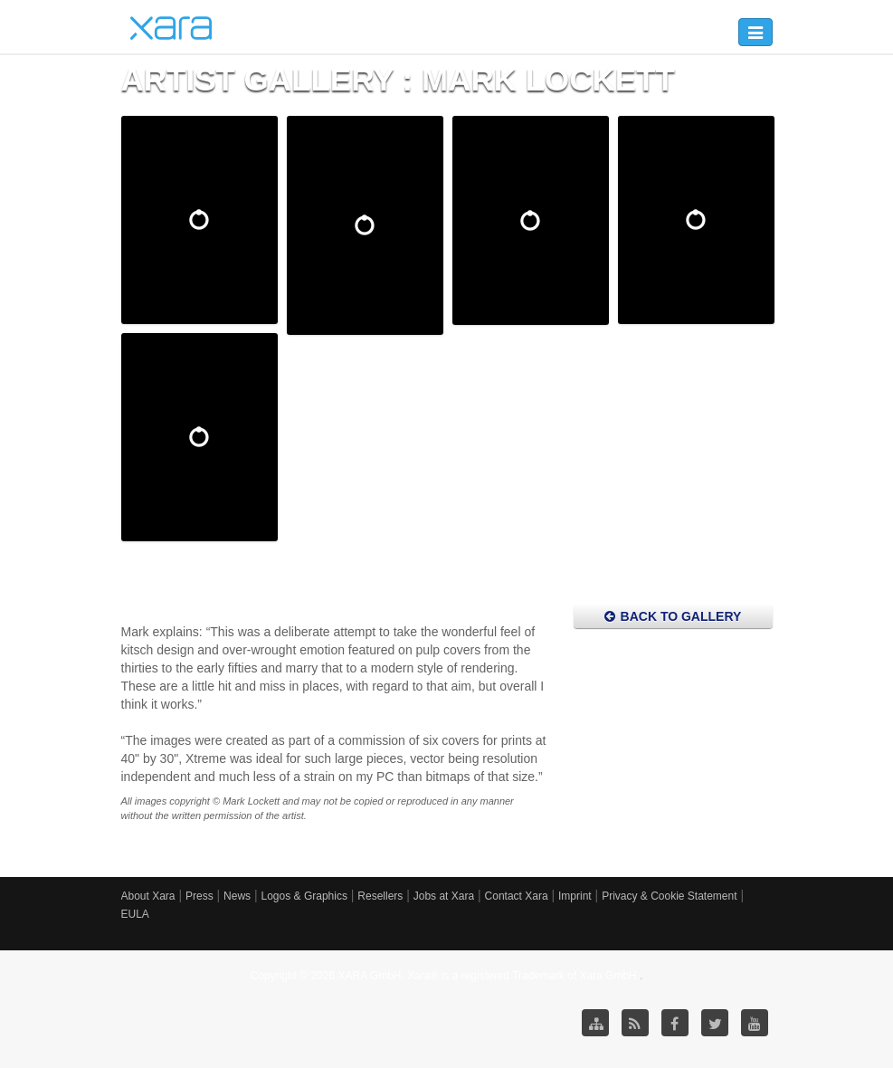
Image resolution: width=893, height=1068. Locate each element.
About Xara (148, 896)
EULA (135, 914)
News (237, 896)
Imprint (575, 896)
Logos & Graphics (304, 896)
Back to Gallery (673, 616)
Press (199, 896)
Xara (171, 28)
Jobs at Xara (443, 896)
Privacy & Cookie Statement (669, 896)
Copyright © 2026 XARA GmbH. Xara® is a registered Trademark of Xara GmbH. (446, 975)
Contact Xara (516, 896)
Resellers (380, 896)
